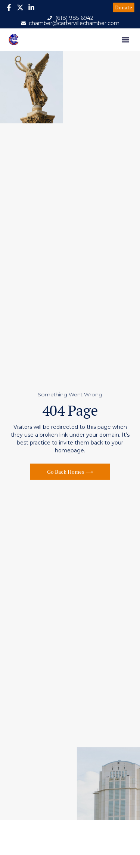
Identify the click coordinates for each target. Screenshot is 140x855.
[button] (125, 40)
